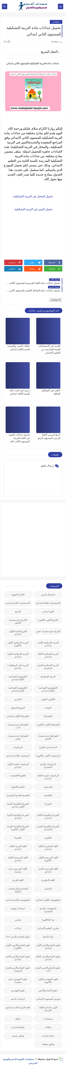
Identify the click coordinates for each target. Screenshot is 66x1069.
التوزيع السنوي (18, 707)
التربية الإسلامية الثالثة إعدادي (48, 655)
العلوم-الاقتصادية (18, 775)
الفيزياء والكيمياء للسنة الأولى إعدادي (18, 805)
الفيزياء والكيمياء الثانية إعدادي (18, 816)
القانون (48, 837)
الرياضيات (18, 747)
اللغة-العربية (18, 880)
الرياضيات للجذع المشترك (48, 765)
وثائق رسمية (18, 1035)
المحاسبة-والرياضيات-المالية (17, 890)
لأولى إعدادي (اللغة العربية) (48, 1009)
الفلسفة (48, 795)
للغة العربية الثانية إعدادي (18, 1007)
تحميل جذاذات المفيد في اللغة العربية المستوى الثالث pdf (19, 438)
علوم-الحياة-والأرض (48, 990)
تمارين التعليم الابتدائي (48, 928)
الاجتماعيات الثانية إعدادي (18, 603)
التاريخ (18, 611)
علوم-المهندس (18, 990)
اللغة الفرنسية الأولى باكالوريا (48, 859)
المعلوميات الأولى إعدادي (48, 900)
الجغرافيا (48, 716)
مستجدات (48, 1018)
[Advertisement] (33, 539)
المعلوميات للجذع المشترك (48, 910)
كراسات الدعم (18, 999)
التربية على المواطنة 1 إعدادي (18, 666)
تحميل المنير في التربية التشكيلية (33, 209)
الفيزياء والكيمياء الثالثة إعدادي (48, 816)
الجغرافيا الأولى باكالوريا (48, 724)
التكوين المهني (48, 699)
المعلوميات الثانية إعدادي (18, 900)
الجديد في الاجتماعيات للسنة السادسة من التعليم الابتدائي (49, 349)
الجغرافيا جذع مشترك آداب (18, 726)
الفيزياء (48, 803)
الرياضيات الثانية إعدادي (18, 755)
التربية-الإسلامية (48, 676)
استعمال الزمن (48, 594)
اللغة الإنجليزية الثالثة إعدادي (48, 847)
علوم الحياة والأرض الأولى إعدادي (48, 946)
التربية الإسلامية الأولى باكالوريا (18, 644)
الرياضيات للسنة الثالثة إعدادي (48, 777)
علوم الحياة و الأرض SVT (18, 936)
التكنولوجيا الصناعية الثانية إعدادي (18, 689)
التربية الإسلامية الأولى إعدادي (48, 644)
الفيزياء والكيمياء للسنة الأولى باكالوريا (18, 828)
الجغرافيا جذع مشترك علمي (18, 737)
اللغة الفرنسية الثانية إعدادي (48, 870)
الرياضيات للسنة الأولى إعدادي (18, 765)
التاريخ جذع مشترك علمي (48, 631)
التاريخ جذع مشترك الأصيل (18, 621)
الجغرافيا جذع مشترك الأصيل (48, 737)
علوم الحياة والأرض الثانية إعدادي (18, 958)
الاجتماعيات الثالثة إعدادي (48, 603)
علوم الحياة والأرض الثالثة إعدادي (48, 958)
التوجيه (48, 707)
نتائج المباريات (18, 1027)
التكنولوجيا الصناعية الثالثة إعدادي (18, 678)
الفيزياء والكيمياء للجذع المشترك (48, 828)
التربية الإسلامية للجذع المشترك (48, 666)
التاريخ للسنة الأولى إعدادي (18, 632)
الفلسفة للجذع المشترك (18, 795)
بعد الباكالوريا (48, 919)
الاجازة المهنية (18, 594)
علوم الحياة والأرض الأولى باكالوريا (18, 946)
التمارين (18, 699)
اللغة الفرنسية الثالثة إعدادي (18, 859)
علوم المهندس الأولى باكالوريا (48, 980)
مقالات (48, 1027)
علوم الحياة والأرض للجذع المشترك (18, 969)
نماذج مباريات (48, 1035)
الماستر (48, 888)
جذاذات (56, 22)
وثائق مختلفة (48, 1044)
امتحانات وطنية (18, 908)
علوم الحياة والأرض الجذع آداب (48, 969)
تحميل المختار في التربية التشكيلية (33, 196)
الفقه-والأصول (18, 786)
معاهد (18, 1018)
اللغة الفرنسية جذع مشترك (18, 870)
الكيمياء (17, 837)
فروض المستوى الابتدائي (48, 999)
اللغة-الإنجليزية (48, 880)
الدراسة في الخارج (48, 747)
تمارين (18, 919)
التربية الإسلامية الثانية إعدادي (18, 655)
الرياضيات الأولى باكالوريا (48, 755)
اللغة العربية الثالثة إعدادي (18, 847)
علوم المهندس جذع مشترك (18, 980)
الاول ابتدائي (48, 611)
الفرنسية (48, 786)
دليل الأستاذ (48, 936)
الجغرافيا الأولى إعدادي (18, 716)
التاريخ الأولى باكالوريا (48, 620)
